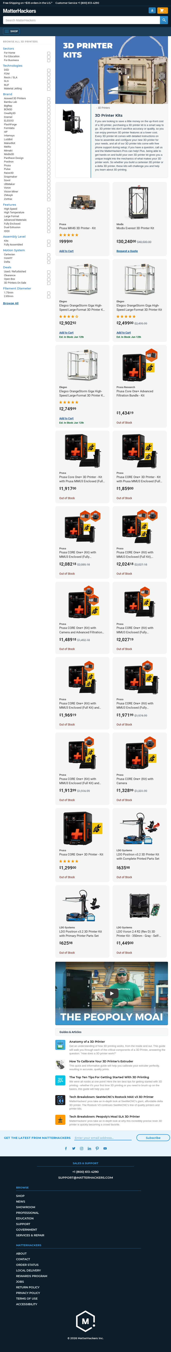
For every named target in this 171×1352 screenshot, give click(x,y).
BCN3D (8, 109)
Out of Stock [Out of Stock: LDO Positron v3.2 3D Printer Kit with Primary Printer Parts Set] (67, 952)
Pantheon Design (14, 157)
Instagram (81, 1148)
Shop (20, 1196)
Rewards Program (31, 1276)
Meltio (7, 146)
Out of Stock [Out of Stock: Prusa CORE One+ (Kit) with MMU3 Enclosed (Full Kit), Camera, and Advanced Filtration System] (124, 573)
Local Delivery (28, 1270)
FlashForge (10, 124)
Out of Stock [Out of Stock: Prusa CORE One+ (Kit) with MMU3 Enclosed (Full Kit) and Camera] (67, 800)
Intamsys (9, 135)
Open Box (9, 278)
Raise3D (9, 172)
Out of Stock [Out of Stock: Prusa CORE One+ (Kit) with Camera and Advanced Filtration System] (67, 649)
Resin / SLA (10, 77)
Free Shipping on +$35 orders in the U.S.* (27, 2)
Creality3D (10, 113)
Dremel (8, 117)
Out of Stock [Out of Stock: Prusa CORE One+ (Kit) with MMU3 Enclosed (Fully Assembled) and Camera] (124, 724)
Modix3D (9, 154)
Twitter (73, 1148)
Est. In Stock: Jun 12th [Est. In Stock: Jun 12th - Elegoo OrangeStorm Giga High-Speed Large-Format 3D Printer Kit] (129, 337)
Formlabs (9, 128)
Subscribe (153, 1138)
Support (23, 1224)
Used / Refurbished (15, 271)
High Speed (10, 208)
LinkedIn (89, 1148)
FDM (6, 73)
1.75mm (8, 292)
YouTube (105, 1148)
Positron (8, 161)
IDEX (7, 231)
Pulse (7, 169)
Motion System (14, 250)
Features (9, 204)
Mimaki (8, 150)
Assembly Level (14, 236)
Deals (7, 267)
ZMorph (8, 195)
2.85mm (8, 296)
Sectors (8, 48)
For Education (11, 56)
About (21, 1253)
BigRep (8, 105)
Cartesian (9, 254)
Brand (7, 94)
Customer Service (66, 2)
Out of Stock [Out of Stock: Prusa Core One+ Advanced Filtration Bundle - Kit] (124, 422)
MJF (6, 84)
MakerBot (9, 143)
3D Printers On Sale (15, 282)
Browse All (10, 303)
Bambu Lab (10, 101)
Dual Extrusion (12, 227)
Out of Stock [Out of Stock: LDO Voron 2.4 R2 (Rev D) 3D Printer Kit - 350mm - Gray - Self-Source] (124, 952)
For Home (9, 52)
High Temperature (14, 212)
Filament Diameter (17, 288)
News (20, 1201)
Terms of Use (27, 1298)
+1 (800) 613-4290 (88, 2)
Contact (23, 1259)
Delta (7, 261)
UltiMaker (9, 184)
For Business (11, 60)
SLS (6, 81)
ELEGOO (9, 120)
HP (5, 131)
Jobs (20, 1282)
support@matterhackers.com (85, 1177)
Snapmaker (10, 176)
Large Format (11, 216)
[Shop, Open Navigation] (11, 31)
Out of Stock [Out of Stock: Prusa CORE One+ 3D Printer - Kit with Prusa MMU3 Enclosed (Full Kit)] (124, 498)
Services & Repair (30, 1235)
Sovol (7, 180)
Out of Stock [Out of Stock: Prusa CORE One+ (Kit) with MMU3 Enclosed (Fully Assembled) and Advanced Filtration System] (124, 649)
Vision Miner (11, 191)
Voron (7, 187)
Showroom (25, 1207)
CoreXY (8, 258)
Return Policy (27, 1287)
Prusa (7, 165)
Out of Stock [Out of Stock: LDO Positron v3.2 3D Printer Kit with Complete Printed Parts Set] (124, 877)
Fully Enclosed (12, 223)
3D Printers (104, 107)
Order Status (27, 1265)
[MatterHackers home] (19, 11)
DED (6, 69)
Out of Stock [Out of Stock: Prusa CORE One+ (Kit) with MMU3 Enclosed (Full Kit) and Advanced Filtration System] (67, 724)
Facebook (66, 1148)
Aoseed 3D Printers (15, 98)
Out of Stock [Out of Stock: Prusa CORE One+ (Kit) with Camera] (124, 800)
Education (25, 1218)
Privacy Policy (28, 1293)
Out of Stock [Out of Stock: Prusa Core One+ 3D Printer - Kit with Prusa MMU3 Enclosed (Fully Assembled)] (67, 498)
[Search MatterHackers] (164, 20)
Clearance (9, 275)
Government (26, 1229)
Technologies (12, 65)
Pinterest (97, 1148)
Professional (27, 1213)
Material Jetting (13, 88)
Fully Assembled (13, 244)
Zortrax (8, 198)
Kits (6, 240)
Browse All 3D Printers (20, 41)
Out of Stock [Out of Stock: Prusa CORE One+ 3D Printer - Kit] (67, 877)
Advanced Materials (15, 219)
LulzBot (8, 139)
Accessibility (26, 1304)
